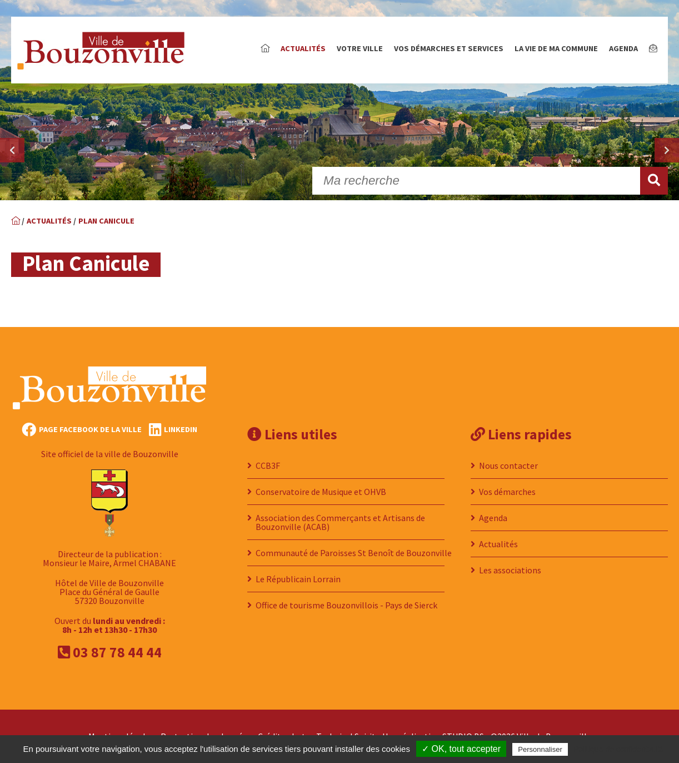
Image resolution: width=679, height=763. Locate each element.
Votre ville (360, 48)
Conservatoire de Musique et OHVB (321, 491)
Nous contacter (508, 465)
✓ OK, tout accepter (461, 749)
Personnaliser (540, 749)
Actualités (303, 48)
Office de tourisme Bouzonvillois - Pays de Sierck (346, 605)
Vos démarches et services (448, 48)
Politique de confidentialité (618, 749)
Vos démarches (507, 491)
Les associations (510, 570)
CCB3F (268, 465)
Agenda (623, 48)
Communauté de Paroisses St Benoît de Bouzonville (354, 552)
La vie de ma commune (556, 48)
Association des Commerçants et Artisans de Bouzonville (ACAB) (340, 522)
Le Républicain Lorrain (298, 578)
